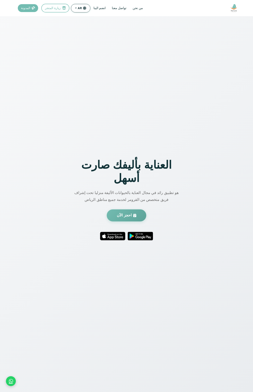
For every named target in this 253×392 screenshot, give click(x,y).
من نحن (138, 8)
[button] (80, 8)
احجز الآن (126, 216)
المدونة (28, 8)
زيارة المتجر (55, 8)
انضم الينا (99, 8)
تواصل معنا (119, 8)
